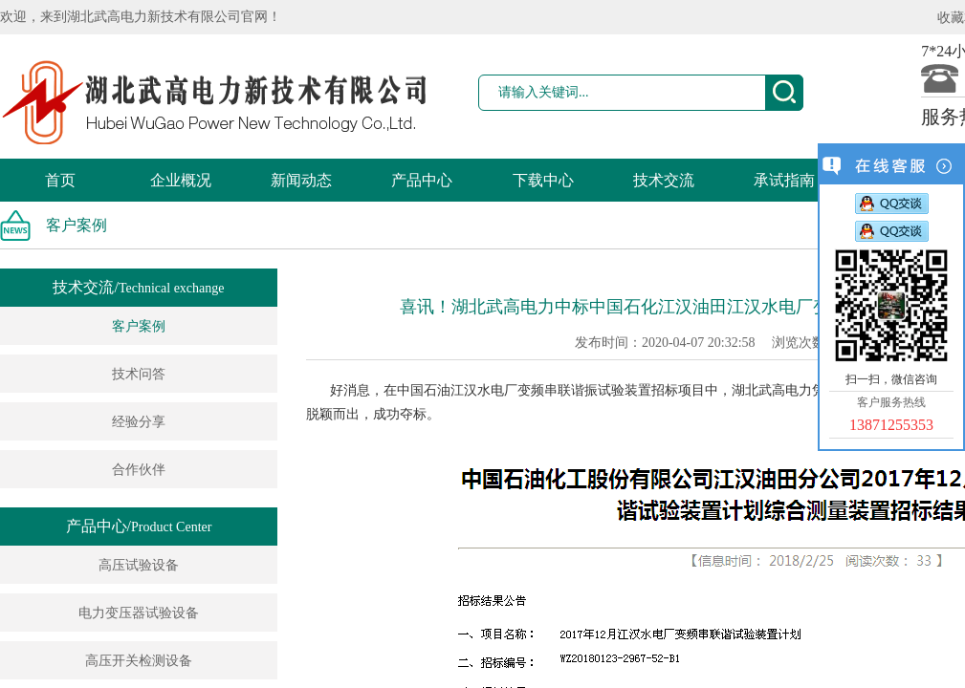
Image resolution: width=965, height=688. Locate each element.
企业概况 (180, 180)
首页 (60, 180)
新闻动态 (301, 180)
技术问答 (138, 374)
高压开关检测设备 (138, 661)
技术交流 (663, 180)
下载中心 (543, 180)
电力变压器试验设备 (138, 613)
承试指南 (784, 180)
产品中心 (421, 180)
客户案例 (138, 326)
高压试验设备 (139, 565)
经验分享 (138, 422)
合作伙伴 (138, 469)
